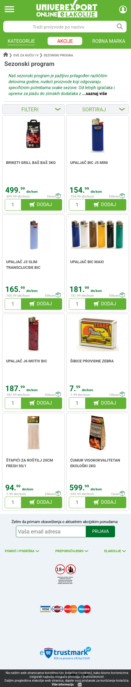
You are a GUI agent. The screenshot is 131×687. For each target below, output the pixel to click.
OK (79, 684)
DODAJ (44, 204)
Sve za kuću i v (26, 55)
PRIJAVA (100, 531)
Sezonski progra (58, 55)
